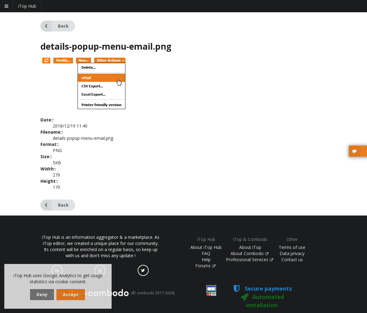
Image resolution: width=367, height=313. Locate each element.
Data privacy (292, 253)
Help (206, 259)
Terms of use (292, 247)
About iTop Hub (206, 247)
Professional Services (249, 259)
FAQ (206, 253)
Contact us (292, 259)
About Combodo (250, 253)
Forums (205, 266)
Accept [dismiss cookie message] (70, 294)
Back (54, 26)
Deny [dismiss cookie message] (42, 294)
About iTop (250, 247)
